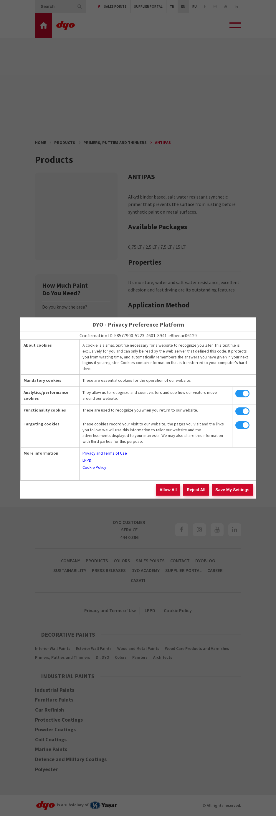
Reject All (196, 489)
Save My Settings (232, 489)
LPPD (86, 460)
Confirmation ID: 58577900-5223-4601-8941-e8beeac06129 (138, 335)
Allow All (168, 489)
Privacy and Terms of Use (104, 453)
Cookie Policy (94, 467)
